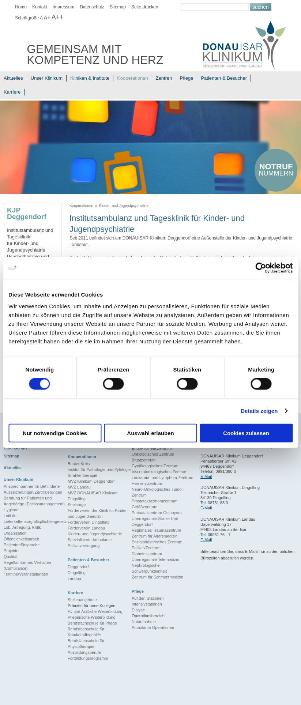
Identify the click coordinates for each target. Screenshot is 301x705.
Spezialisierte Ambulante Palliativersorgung (90, 543)
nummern (276, 169)
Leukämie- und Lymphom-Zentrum (162, 477)
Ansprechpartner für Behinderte (32, 486)
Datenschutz (92, 7)
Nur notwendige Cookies (55, 433)
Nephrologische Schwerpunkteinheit (149, 568)
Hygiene (11, 510)
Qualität (11, 556)
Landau (74, 578)
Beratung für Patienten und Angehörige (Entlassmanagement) (34, 501)
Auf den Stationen (147, 598)
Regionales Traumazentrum (156, 530)
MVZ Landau (79, 487)
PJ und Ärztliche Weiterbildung (95, 611)
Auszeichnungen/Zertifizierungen (33, 492)
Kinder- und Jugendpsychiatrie (123, 206)
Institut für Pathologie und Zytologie (99, 469)
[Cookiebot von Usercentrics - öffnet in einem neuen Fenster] (261, 268)
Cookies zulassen (246, 433)
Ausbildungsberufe (84, 652)
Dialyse (138, 610)
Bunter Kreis (79, 463)
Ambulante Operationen (153, 627)
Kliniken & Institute (89, 78)
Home (21, 7)
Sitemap (118, 7)
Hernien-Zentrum (147, 483)
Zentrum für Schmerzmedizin (157, 577)
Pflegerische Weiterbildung (92, 617)
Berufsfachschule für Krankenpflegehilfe (86, 632)
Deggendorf (78, 567)
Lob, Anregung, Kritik (22, 527)
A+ (47, 17)
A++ (58, 17)
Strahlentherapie (82, 475)
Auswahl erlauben (150, 433)
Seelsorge (77, 504)
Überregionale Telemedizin (155, 559)
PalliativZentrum (146, 548)
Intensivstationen (147, 604)
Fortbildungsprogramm (88, 658)
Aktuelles (13, 78)
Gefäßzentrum (144, 507)
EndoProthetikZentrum (152, 448)
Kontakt (39, 7)
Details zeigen (259, 411)
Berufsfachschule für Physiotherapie (86, 643)
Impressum (63, 7)
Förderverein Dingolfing (88, 522)
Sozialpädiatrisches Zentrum (157, 542)
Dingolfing (77, 572)
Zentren (164, 78)
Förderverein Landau (86, 528)
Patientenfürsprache (21, 545)
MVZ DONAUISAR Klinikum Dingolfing (92, 496)
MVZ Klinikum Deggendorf (91, 481)
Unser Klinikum (47, 78)
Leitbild (10, 515)
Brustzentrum (143, 460)
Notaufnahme (144, 621)
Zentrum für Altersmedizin (154, 536)
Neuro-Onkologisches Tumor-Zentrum (158, 492)
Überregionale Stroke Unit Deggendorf (155, 521)
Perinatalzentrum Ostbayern (157, 512)
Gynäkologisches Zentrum (155, 466)
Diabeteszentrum (147, 553)
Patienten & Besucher (224, 78)
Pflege (186, 78)
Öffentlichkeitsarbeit (21, 539)
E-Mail (206, 476)
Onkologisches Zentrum (153, 454)
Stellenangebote (82, 599)
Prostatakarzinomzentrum (154, 501)
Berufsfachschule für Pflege (92, 623)
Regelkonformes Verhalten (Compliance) (27, 565)
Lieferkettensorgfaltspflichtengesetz (35, 521)
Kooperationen (132, 78)
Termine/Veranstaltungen (26, 574)
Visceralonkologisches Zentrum (160, 472)
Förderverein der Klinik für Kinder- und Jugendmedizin (98, 513)
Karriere (12, 92)
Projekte (11, 550)
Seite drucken (144, 7)
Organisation (15, 533)
